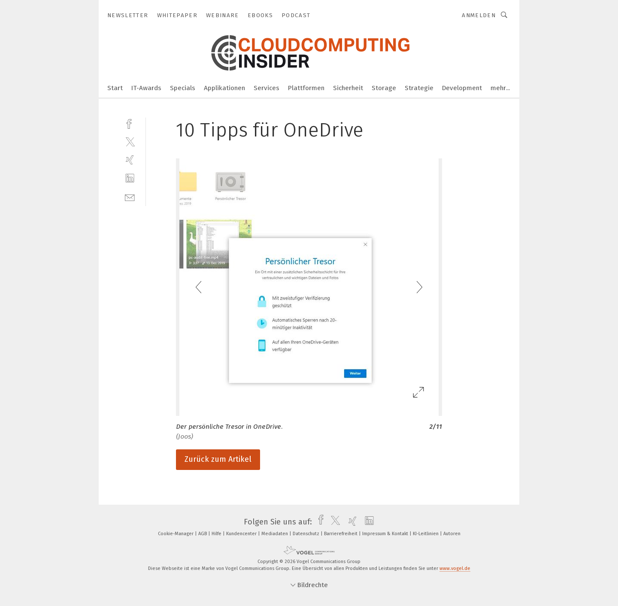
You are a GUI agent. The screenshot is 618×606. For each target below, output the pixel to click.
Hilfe (217, 533)
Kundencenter (242, 533)
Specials (182, 88)
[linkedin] (129, 178)
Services (266, 88)
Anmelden (479, 15)
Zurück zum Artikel (218, 459)
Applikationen (224, 88)
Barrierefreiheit (341, 533)
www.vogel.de (454, 568)
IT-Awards (146, 88)
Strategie (419, 88)
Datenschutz (307, 533)
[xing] (129, 160)
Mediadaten (275, 533)
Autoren (451, 533)
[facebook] (129, 123)
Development (462, 88)
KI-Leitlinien (426, 533)
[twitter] (129, 141)
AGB (203, 533)
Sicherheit (348, 88)
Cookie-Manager (176, 533)
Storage (384, 88)
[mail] (129, 196)
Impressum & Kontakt (385, 533)
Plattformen (306, 88)
